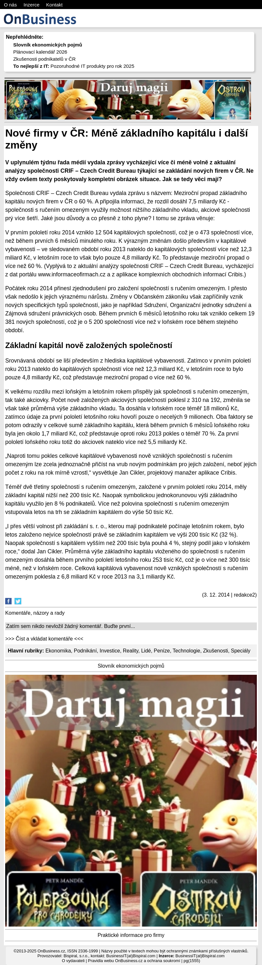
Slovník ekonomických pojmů (131, 666)
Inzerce (31, 4)
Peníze (162, 650)
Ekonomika (58, 650)
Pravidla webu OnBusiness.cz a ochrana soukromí (134, 960)
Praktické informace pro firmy (130, 935)
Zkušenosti (215, 650)
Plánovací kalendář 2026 (40, 52)
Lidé (146, 650)
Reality (130, 650)
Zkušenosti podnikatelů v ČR (44, 59)
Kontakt (54, 4)
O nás (10, 4)
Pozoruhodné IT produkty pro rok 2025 (73, 66)
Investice (110, 650)
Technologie (186, 650)
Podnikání (85, 650)
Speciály (240, 650)
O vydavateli (73, 960)
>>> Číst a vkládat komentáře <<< (44, 639)
